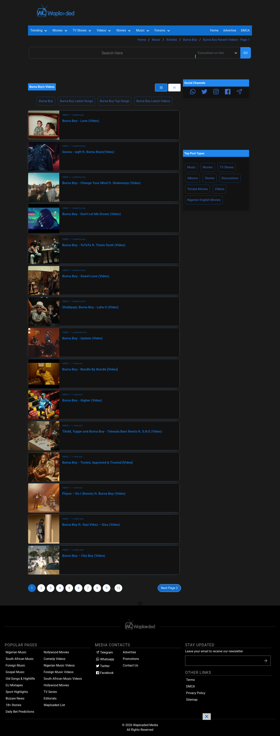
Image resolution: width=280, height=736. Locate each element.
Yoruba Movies (197, 189)
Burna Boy (46, 101)
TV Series (50, 692)
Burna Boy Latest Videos (153, 101)
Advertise (129, 652)
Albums (192, 178)
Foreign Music (15, 665)
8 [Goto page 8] (97, 588)
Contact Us (130, 665)
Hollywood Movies (56, 685)
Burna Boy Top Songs (114, 101)
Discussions (229, 178)
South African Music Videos (63, 678)
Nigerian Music (16, 652)
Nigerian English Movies (203, 200)
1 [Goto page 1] (32, 588)
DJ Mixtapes (14, 685)
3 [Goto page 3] (51, 588)
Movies (208, 167)
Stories (209, 178)
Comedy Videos (55, 659)
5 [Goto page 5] (69, 588)
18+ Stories (13, 705)
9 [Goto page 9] (107, 588)
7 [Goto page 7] (88, 588)
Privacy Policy (195, 693)
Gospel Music (15, 672)
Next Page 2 (169, 588)
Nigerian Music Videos (59, 665)
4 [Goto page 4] (60, 588)
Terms (190, 680)
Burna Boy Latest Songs (76, 101)
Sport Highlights (17, 692)
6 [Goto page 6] (79, 588)
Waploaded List (54, 705)
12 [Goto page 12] (118, 588)
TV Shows (227, 167)
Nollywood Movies (56, 652)
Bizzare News (15, 698)
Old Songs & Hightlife (20, 678)
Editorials (50, 698)
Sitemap (192, 699)
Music (191, 167)
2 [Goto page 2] (41, 588)
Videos (219, 189)
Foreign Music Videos (59, 672)
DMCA (245, 30)
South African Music (20, 659)
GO (245, 53)
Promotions (131, 659)
